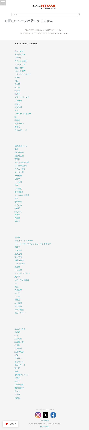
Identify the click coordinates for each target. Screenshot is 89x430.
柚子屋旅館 (19, 385)
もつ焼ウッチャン (21, 375)
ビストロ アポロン (22, 273)
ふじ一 (17, 296)
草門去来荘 (19, 152)
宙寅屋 (17, 159)
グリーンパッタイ (21, 97)
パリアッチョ (19, 264)
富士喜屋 (18, 306)
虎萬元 (17, 247)
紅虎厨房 (18, 339)
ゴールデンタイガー (22, 114)
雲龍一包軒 (19, 68)
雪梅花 (17, 127)
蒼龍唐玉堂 (19, 156)
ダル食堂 (18, 189)
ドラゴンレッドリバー (23, 241)
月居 (16, 110)
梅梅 (16, 371)
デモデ (17, 215)
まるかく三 (19, 362)
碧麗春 (17, 267)
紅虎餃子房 (19, 342)
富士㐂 (17, 300)
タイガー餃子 (19, 169)
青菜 (16, 198)
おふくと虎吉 (19, 71)
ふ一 (16, 283)
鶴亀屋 (17, 208)
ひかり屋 (18, 270)
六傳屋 (17, 394)
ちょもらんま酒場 (21, 195)
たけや (17, 179)
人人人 (17, 391)
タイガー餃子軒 (20, 166)
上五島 (17, 77)
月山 (16, 81)
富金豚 (17, 237)
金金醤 (17, 84)
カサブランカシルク (22, 74)
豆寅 (16, 355)
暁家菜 (17, 120)
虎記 (16, 287)
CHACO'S (18, 192)
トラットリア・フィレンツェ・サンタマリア (32, 244)
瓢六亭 (17, 277)
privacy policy (44, 427)
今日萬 (17, 87)
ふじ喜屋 (18, 303)
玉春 (16, 185)
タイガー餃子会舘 (21, 162)
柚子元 (17, 381)
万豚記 (17, 398)
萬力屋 (17, 368)
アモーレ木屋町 (20, 61)
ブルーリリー (19, 313)
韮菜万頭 (18, 254)
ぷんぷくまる (19, 329)
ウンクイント (19, 64)
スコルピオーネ (20, 130)
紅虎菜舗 (18, 348)
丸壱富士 (18, 358)
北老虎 (17, 332)
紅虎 (16, 335)
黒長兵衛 (18, 107)
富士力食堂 (19, 310)
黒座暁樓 (18, 101)
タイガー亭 (19, 172)
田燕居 (17, 218)
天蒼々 (17, 221)
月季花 (17, 378)
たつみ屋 (18, 182)
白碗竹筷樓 (19, 260)
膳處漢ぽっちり (20, 146)
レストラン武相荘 (21, 280)
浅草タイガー (19, 54)
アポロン (18, 58)
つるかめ (18, 205)
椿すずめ (18, 202)
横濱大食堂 (19, 388)
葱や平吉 (18, 257)
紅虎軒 (17, 345)
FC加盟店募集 (44, 420)
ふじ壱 (17, 293)
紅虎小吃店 (19, 352)
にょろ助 (18, 250)
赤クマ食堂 (19, 51)
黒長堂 (17, 104)
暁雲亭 (17, 91)
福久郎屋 (18, 290)
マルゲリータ (19, 365)
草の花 (17, 94)
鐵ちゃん (18, 212)
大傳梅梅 (18, 176)
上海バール (19, 123)
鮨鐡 (16, 149)
